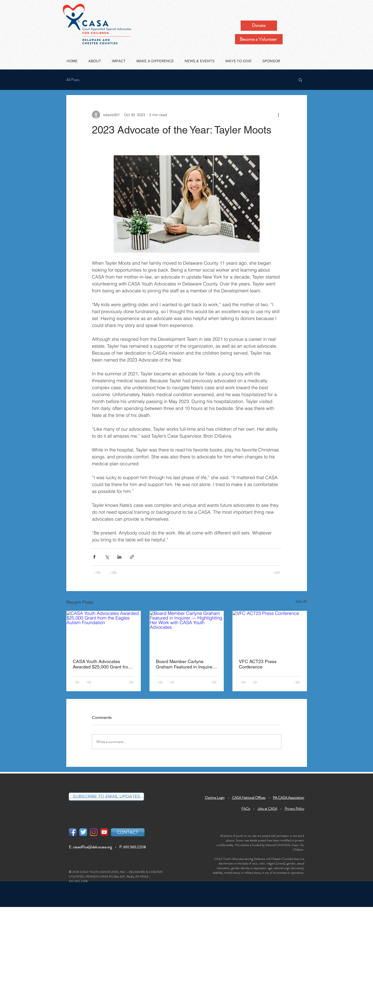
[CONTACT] (127, 832)
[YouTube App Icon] (104, 832)
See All (301, 601)
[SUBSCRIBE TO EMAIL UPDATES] (106, 796)
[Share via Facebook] (94, 556)
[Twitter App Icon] (83, 832)
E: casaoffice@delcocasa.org (90, 847)
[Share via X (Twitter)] (106, 556)
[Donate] (259, 25)
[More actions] (278, 115)
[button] (300, 80)
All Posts (73, 79)
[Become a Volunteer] (259, 39)
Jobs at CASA (267, 808)
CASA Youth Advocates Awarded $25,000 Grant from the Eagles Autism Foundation (103, 664)
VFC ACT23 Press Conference (257, 664)
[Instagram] (94, 832)
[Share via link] (132, 556)
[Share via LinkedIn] (119, 556)
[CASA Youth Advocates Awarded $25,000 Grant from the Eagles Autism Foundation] (104, 632)
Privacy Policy (294, 808)
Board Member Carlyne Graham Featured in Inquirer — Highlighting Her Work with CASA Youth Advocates (186, 664)
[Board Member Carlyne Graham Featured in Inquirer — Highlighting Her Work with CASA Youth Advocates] (187, 632)
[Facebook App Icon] (73, 832)
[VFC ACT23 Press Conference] (270, 632)
